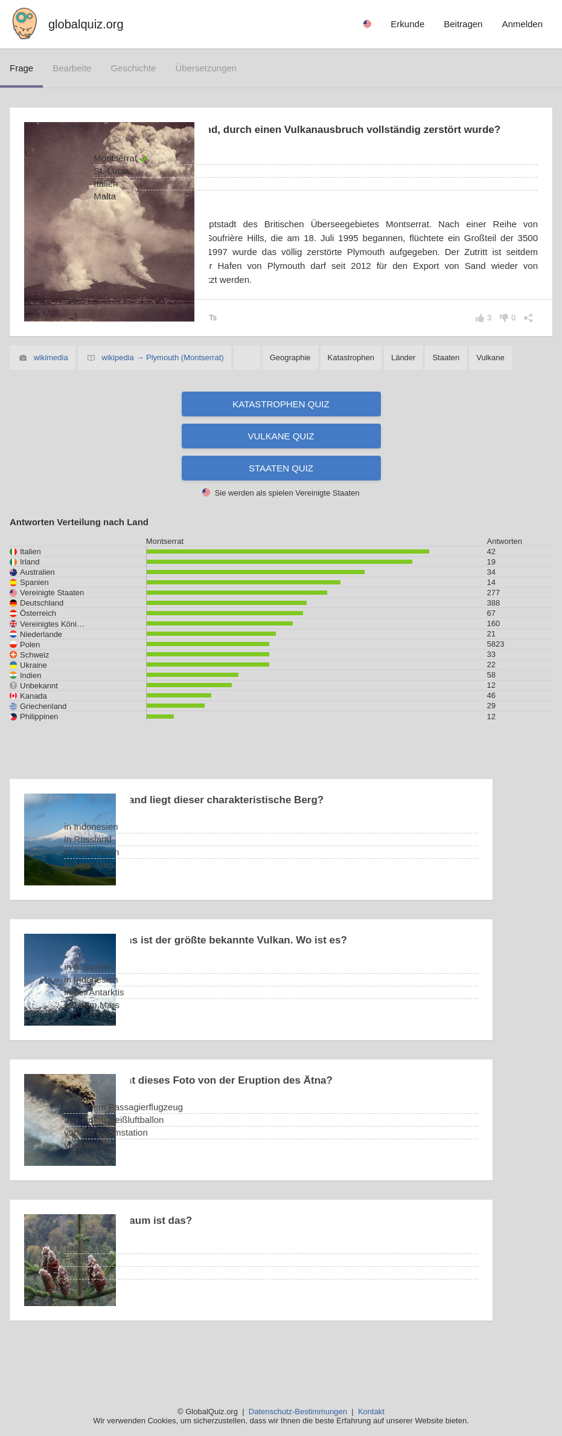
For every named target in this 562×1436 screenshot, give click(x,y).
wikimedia (51, 387)
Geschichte (133, 68)
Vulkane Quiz (280, 466)
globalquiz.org (86, 24)
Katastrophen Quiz (280, 434)
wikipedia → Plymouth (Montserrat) (162, 387)
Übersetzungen (206, 68)
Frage (21, 68)
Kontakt (371, 1411)
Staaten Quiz (281, 498)
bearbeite (72, 68)
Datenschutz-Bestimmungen (298, 1411)
